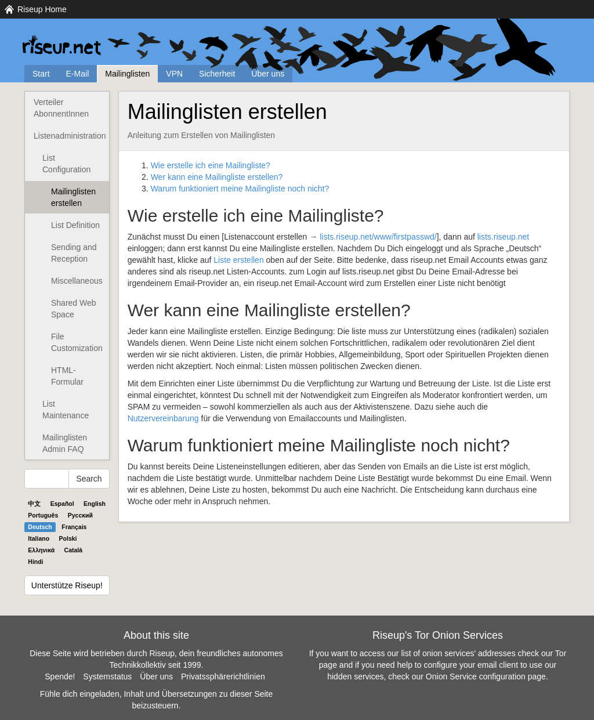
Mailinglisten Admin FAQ (64, 443)
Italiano (38, 538)
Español (62, 503)
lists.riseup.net (503, 236)
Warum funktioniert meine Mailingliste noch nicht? (240, 188)
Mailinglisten (127, 73)
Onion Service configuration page (486, 676)
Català (73, 550)
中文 (34, 503)
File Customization (77, 342)
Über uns (267, 73)
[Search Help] (46, 479)
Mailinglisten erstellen (73, 197)
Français (73, 526)
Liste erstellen (238, 260)
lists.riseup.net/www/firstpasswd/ (378, 236)
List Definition (75, 225)
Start (41, 73)
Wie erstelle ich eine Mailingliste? (210, 165)
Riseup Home (42, 9)
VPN (174, 73)
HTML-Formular (67, 376)
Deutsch (40, 526)
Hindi (35, 561)
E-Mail (77, 73)
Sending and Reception (74, 253)
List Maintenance (65, 409)
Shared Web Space (73, 308)
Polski (68, 538)
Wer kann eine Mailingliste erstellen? (217, 177)
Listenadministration (70, 135)
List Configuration (66, 163)
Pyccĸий (80, 515)
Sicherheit (217, 73)
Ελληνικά (41, 550)
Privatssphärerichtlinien (223, 676)
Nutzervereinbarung (163, 418)
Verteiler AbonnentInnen (61, 107)
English (95, 503)
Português (43, 515)
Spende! (60, 676)
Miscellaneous (77, 280)
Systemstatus (107, 676)
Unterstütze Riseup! (67, 585)
